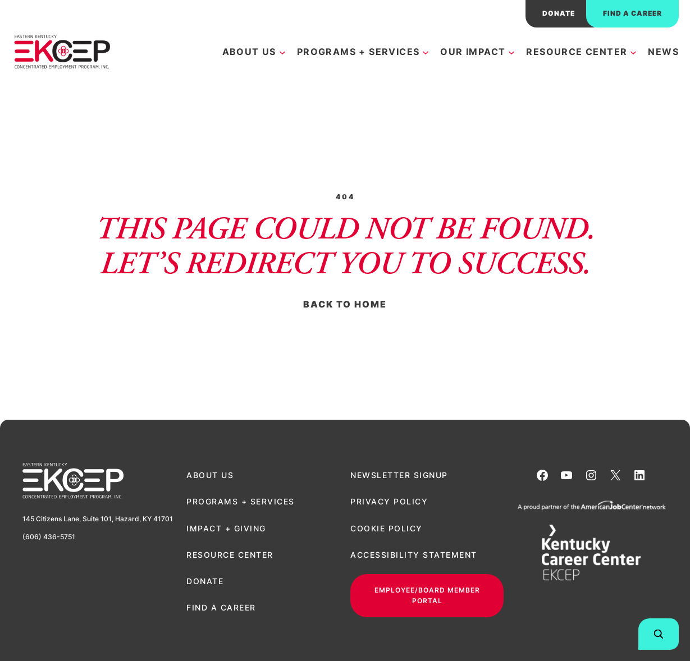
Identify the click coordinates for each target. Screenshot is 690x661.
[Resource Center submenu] (633, 51)
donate (558, 13)
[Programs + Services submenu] (425, 51)
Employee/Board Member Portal (427, 595)
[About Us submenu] (282, 51)
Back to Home (345, 304)
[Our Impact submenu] (511, 51)
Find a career (632, 13)
